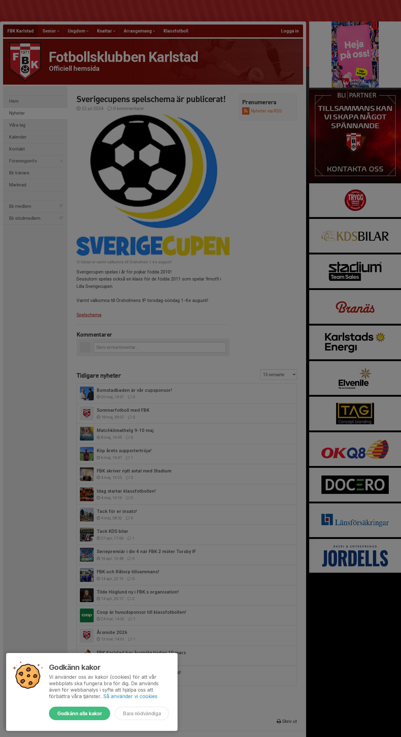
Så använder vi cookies (130, 696)
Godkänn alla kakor (79, 713)
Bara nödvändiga (142, 713)
